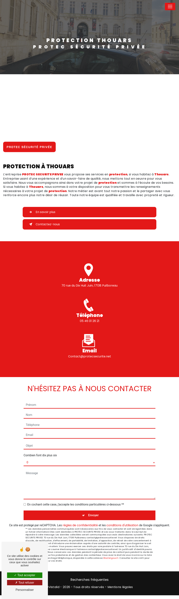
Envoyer (93, 515)
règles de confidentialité (80, 525)
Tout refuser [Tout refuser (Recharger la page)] (24, 582)
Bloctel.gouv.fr (110, 558)
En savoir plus (41, 212)
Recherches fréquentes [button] (90, 579)
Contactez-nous (43, 224)
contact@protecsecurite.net (89, 351)
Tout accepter (24, 575)
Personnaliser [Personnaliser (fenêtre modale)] (25, 589)
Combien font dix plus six (40, 455)
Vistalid (54, 587)
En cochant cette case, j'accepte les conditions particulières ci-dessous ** (75, 504)
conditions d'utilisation (122, 525)
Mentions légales (120, 587)
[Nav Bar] (170, 6)
